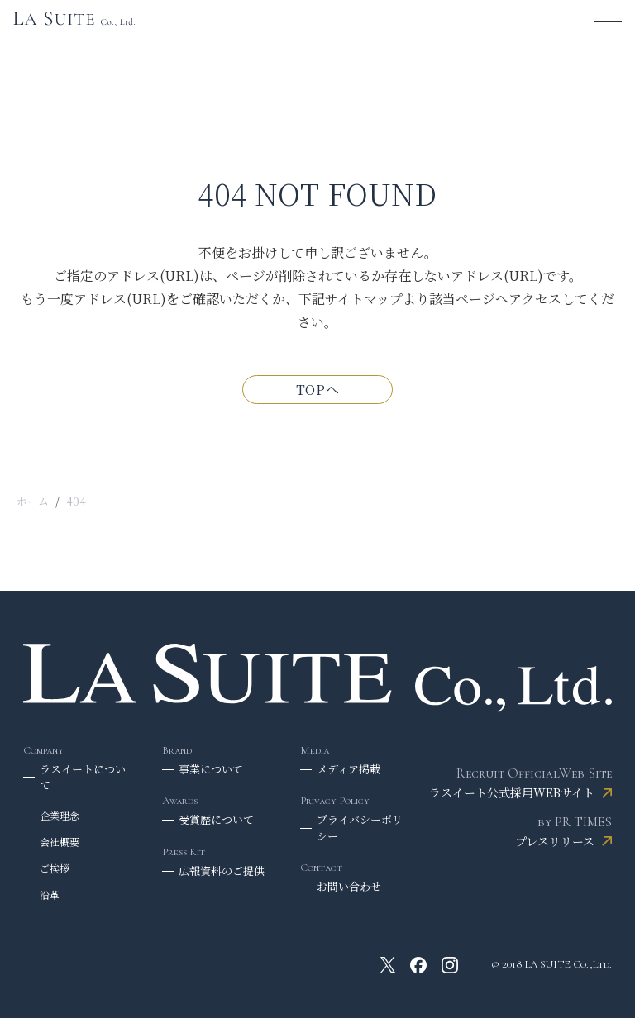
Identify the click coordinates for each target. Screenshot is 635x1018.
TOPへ (318, 389)
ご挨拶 (54, 868)
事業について (211, 769)
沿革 (50, 894)
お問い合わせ (349, 886)
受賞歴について (216, 819)
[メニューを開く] (608, 19)
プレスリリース (554, 841)
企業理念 (59, 815)
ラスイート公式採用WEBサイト (511, 792)
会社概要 (59, 842)
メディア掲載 (348, 769)
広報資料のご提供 (222, 870)
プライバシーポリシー (360, 827)
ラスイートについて (83, 777)
